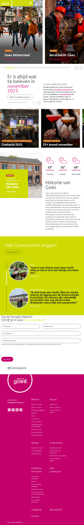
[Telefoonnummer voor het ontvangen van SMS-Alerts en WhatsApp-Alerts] (40, 340)
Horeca (33, 416)
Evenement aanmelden (34, 477)
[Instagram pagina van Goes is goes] (9, 409)
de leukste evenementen (62, 89)
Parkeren (34, 481)
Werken (35, 443)
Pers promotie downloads (35, 501)
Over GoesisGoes (55, 470)
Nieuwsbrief (56, 509)
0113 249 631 (12, 400)
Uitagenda (36, 509)
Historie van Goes (36, 404)
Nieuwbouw (53, 404)
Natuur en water (36, 407)
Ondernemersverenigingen (56, 456)
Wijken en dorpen (55, 407)
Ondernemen (56, 443)
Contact (35, 516)
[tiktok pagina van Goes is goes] (21, 409)
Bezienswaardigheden (38, 410)
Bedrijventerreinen (55, 448)
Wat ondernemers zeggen (55, 459)
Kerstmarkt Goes (36, 429)
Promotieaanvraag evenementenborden (37, 493)
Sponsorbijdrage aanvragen (36, 485)
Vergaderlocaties (36, 453)
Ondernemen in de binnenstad (55, 452)
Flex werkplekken (36, 451)
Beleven (35, 399)
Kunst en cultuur (36, 422)
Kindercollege (35, 497)
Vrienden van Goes (37, 489)
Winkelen (34, 413)
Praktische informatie (36, 470)
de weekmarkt (66, 94)
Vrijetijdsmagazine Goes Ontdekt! (36, 425)
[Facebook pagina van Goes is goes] (13, 409)
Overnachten (35, 419)
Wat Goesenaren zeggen (55, 411)
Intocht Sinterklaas (37, 435)
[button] (30, 3)
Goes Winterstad (36, 432)
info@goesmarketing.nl (15, 402)
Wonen (53, 399)
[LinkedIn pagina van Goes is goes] (17, 409)
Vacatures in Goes (36, 448)
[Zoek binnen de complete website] (21, 3)
